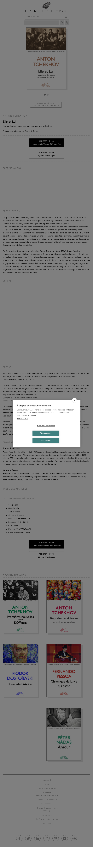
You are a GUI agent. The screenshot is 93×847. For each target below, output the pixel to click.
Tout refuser (45, 441)
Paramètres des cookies (46, 426)
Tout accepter (45, 433)
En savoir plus (22, 418)
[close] (74, 400)
